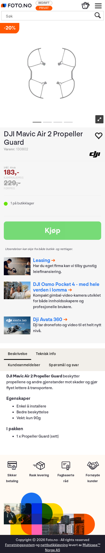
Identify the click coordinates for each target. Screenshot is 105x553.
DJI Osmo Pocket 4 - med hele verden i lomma (66, 287)
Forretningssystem (20, 545)
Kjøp (53, 230)
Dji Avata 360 (47, 320)
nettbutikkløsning (54, 545)
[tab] (17, 354)
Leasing (41, 260)
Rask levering (39, 475)
